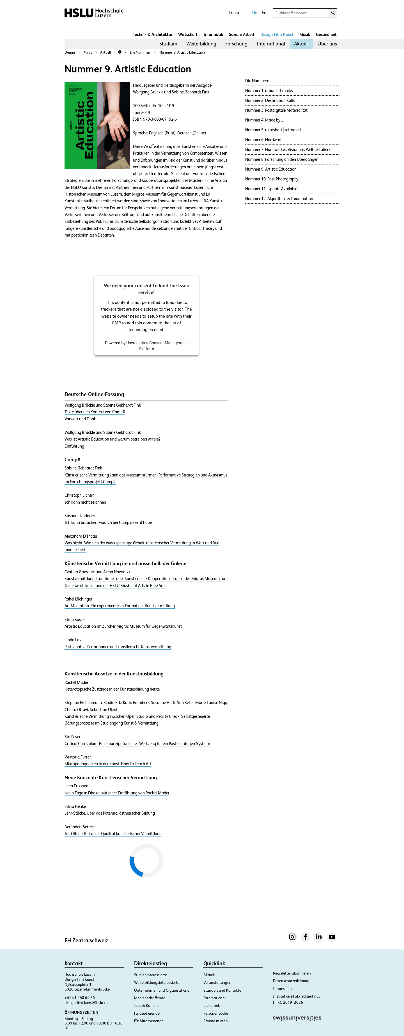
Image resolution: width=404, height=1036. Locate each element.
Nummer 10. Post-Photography (271, 179)
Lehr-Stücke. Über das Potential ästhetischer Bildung (110, 813)
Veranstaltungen (217, 982)
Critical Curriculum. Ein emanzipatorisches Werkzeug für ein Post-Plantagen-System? (137, 743)
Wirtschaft (188, 34)
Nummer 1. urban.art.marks (269, 90)
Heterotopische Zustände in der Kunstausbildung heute (112, 689)
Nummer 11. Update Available (271, 188)
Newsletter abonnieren (292, 973)
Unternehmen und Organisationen (163, 990)
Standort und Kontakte (222, 990)
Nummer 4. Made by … (264, 120)
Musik (304, 34)
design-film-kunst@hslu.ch (86, 1002)
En (264, 12)
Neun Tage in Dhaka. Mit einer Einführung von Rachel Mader (117, 793)
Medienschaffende (149, 998)
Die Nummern (140, 52)
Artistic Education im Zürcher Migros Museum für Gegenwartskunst (123, 626)
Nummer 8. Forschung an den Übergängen (281, 159)
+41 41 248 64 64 (80, 997)
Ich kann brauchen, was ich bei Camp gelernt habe (108, 522)
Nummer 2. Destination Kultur (271, 100)
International (270, 44)
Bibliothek (211, 1005)
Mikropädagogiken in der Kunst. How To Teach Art (108, 764)
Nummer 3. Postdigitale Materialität (276, 110)
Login (234, 12)
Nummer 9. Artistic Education (182, 52)
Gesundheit (326, 34)
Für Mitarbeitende (149, 1021)
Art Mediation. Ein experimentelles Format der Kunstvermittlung (120, 606)
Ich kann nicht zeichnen (85, 502)
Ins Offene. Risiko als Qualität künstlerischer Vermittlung (113, 833)
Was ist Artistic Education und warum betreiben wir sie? (112, 439)
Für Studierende (147, 1013)
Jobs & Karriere (146, 1005)
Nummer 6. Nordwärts (264, 139)
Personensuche (215, 1013)
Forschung (236, 44)
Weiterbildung (201, 44)
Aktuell (301, 44)
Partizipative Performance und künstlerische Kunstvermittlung (118, 647)
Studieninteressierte (150, 975)
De (254, 12)
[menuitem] (168, 44)
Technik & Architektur (152, 34)
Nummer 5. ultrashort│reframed (273, 129)
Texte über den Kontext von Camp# (95, 412)
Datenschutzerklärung (291, 980)
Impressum (282, 988)
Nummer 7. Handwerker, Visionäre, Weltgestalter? (287, 149)
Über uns (327, 44)
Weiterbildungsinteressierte (156, 982)
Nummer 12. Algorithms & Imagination (279, 198)
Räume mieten (215, 1021)
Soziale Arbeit (241, 34)
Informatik (213, 34)
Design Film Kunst (276, 34)
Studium (168, 44)
